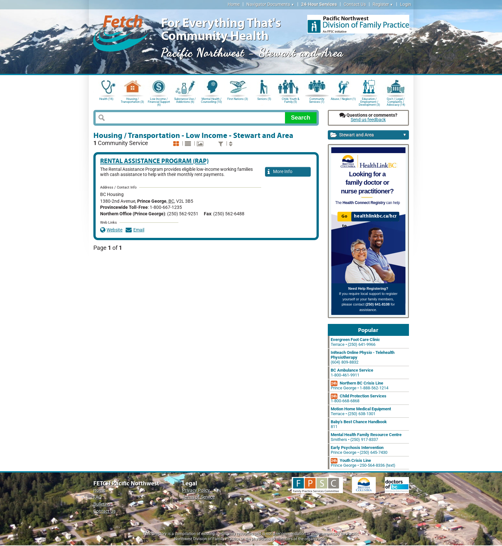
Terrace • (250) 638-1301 (361, 411)
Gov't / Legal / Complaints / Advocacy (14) (396, 101)
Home (234, 4)
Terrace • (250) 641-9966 (355, 342)
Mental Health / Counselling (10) (211, 100)
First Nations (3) (237, 99)
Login (405, 4)
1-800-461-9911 (352, 372)
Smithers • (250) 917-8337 (366, 437)
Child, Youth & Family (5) (290, 100)
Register (383, 4)
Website (111, 230)
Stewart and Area (368, 135)
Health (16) (106, 99)
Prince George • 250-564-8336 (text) (363, 463)
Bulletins (101, 504)
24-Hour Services (319, 4)
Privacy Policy (196, 490)
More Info (280, 172)
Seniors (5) (264, 99)
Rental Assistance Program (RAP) (154, 161)
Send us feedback (368, 119)
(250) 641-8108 (377, 304)
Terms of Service (198, 497)
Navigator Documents (270, 4)
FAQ (97, 497)
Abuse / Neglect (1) (343, 99)
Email (135, 230)
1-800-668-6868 (358, 398)
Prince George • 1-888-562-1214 (359, 385)
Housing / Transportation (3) (132, 100)
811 (359, 424)
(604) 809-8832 (362, 357)
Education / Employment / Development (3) (369, 101)
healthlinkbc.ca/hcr (375, 216)
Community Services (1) (316, 100)
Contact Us (355, 4)
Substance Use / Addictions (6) (185, 100)
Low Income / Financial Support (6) (159, 101)
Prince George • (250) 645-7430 (359, 450)
